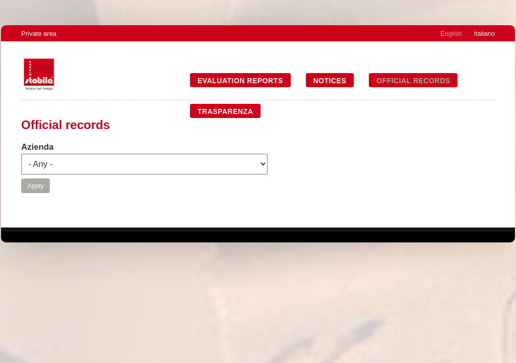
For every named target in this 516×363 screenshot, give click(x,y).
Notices (330, 81)
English (451, 33)
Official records (413, 81)
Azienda (37, 147)
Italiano (484, 33)
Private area (38, 33)
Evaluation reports (240, 81)
